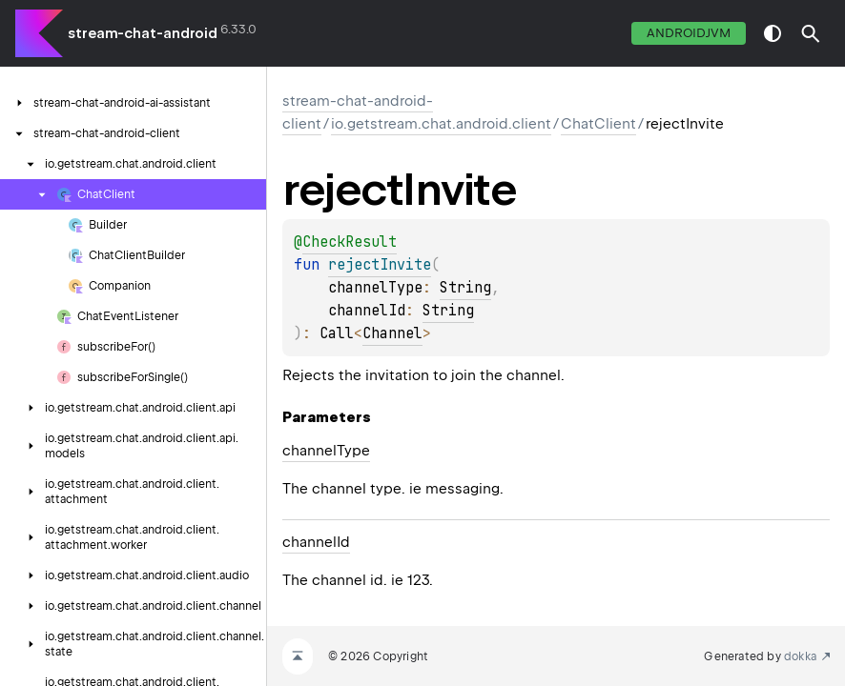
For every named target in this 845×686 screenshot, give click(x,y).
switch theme (772, 33)
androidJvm (689, 33)
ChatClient (598, 123)
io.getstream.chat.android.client (441, 123)
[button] (811, 33)
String (465, 287)
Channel (392, 333)
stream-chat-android (142, 33)
